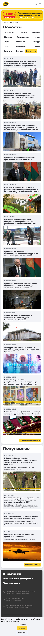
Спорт (6, 46)
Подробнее (22, 624)
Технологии (20, 42)
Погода (37, 46)
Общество (8, 37)
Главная (6, 23)
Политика (23, 32)
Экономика (35, 32)
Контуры (19, 51)
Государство (9, 32)
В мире (37, 37)
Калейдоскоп (21, 46)
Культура (36, 42)
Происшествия (23, 37)
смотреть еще (29, 440)
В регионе (8, 51)
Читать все (31, 565)
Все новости (31, 51)
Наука (6, 42)
